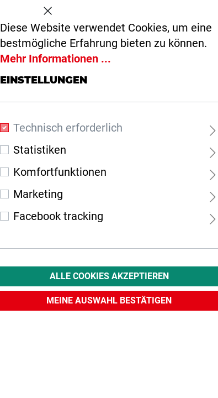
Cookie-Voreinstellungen (109, 8)
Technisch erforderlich (68, 127)
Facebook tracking (58, 216)
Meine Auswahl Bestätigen (109, 300)
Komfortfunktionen (60, 172)
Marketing (38, 194)
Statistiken (39, 149)
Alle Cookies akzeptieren (109, 276)
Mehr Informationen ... (55, 58)
